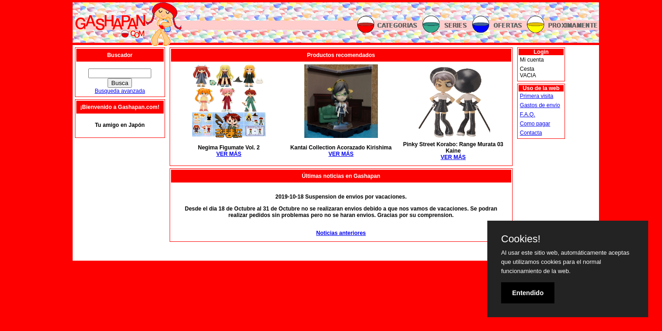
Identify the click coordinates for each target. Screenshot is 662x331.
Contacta (531, 133)
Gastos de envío (540, 105)
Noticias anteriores (341, 233)
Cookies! (521, 239)
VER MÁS (228, 154)
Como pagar (535, 123)
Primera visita (537, 96)
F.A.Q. (527, 114)
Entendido (527, 293)
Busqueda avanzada (120, 91)
